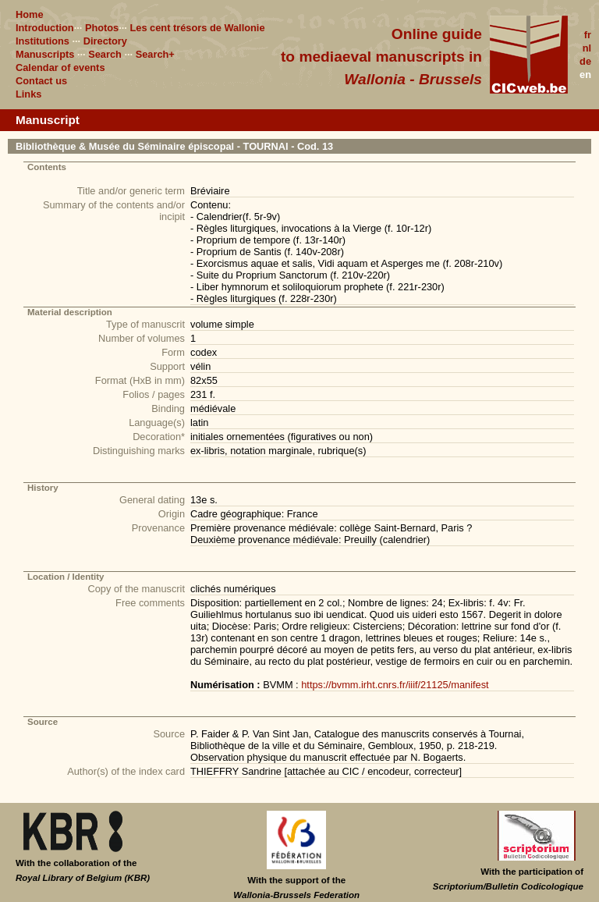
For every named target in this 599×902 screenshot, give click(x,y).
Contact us (41, 81)
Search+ (155, 54)
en (585, 74)
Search (105, 54)
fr (587, 35)
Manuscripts (45, 54)
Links (28, 94)
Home (30, 14)
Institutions (42, 41)
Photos (102, 28)
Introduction (45, 28)
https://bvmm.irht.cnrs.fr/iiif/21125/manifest (394, 685)
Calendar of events (60, 67)
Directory (105, 41)
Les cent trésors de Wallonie (196, 28)
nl (587, 48)
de (585, 61)
